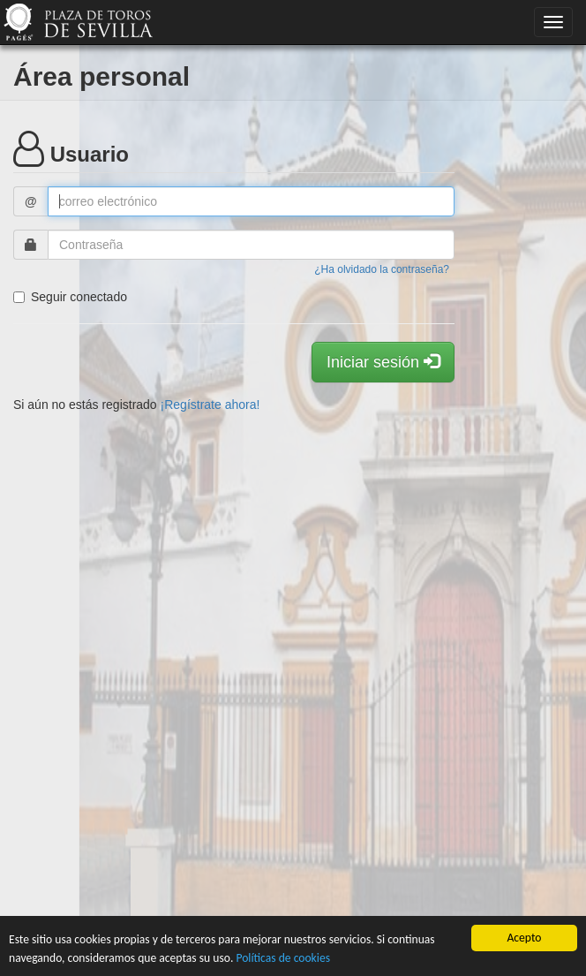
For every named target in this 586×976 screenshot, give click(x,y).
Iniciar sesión (383, 361)
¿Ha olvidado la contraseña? (381, 269)
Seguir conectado (70, 297)
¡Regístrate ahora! (210, 404)
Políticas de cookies (283, 957)
